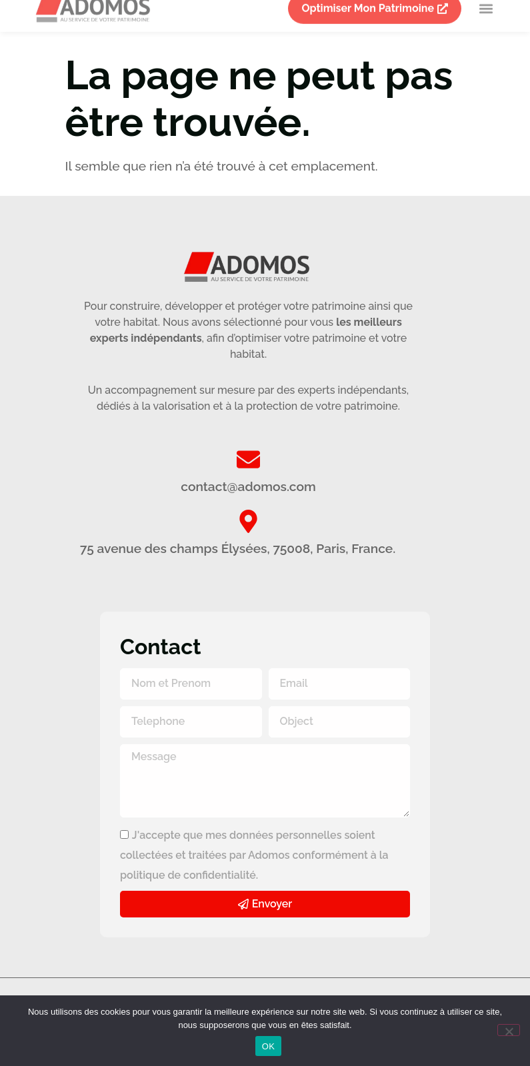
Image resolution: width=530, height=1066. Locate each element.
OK (268, 1046)
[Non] (508, 1030)
